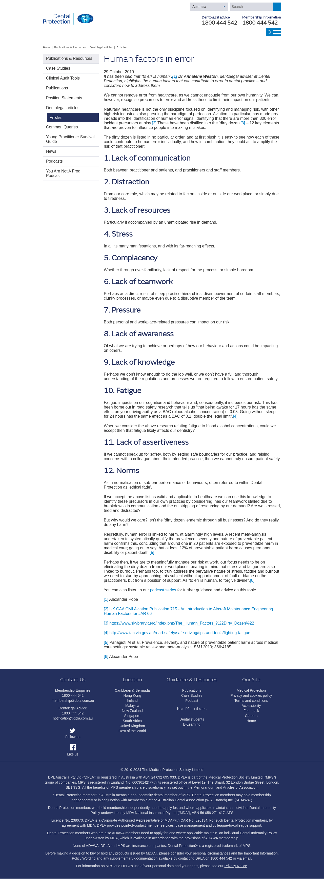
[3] (242, 123)
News (51, 151)
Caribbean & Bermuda (132, 690)
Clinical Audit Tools (63, 78)
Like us (72, 754)
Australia (199, 7)
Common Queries (62, 127)
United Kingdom (132, 726)
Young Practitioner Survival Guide (70, 139)
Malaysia (132, 706)
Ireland (132, 701)
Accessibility (251, 706)
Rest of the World (132, 731)
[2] (154, 123)
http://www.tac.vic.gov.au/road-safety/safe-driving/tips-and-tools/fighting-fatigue (179, 633)
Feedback (251, 711)
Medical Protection (251, 690)
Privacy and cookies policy (251, 695)
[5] (152, 552)
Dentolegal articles (101, 47)
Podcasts (54, 161)
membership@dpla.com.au (73, 701)
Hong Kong (132, 695)
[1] (106, 599)
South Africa (132, 721)
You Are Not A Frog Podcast (63, 173)
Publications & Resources (70, 47)
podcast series (163, 590)
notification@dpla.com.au (73, 718)
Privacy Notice (235, 866)
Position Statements (64, 98)
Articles (121, 47)
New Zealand (132, 711)
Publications (57, 88)
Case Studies (58, 68)
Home (46, 47)
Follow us (72, 737)
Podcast (191, 701)
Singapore (132, 716)
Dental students (191, 719)
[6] (252, 580)
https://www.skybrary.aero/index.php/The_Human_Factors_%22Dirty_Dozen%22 (181, 623)
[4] (235, 416)
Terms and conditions (251, 701)
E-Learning (191, 724)
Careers (251, 716)
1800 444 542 (260, 23)
